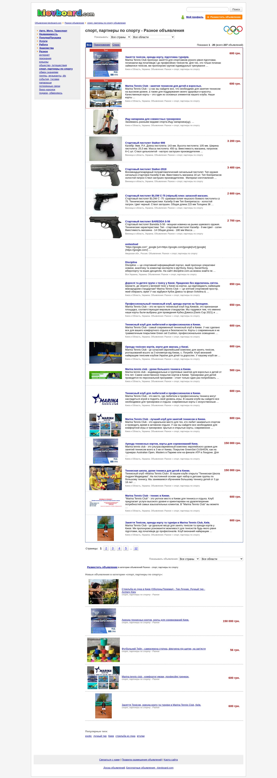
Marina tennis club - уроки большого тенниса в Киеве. (158, 369)
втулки (140, 736)
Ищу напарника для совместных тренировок (153, 118)
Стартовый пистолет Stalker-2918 (145, 169)
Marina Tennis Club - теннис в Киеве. (147, 495)
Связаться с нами (109, 759)
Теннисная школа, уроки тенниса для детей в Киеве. (157, 470)
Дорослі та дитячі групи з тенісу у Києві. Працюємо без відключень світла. (172, 283)
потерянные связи (49, 86)
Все (89, 44)
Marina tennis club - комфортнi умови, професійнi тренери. (155, 676)
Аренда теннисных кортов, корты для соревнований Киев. (161, 443)
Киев (111, 736)
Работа (43, 44)
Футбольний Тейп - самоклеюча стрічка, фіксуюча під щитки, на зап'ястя (164, 648)
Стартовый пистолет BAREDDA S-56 (147, 221)
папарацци (45, 82)
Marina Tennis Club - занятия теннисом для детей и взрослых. (163, 85)
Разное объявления (74, 23)
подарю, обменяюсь (50, 93)
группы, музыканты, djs (52, 75)
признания (45, 58)
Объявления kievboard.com (48, 23)
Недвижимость (48, 34)
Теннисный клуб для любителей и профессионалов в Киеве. (163, 393)
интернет (44, 54)
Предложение (102, 44)
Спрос (116, 44)
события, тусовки (49, 79)
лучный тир (100, 736)
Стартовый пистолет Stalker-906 (145, 142)
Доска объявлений (114, 767)
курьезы (43, 61)
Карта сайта (171, 759)
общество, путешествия (53, 65)
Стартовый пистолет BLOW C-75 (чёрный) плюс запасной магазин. (166, 195)
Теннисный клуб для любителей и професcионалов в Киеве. (163, 324)
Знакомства (46, 48)
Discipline (131, 262)
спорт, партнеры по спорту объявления (106, 23)
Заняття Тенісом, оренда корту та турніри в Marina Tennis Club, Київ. (167, 522)
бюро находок (47, 89)
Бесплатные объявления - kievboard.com (150, 767)
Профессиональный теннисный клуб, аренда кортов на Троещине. (166, 303)
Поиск (236, 9)
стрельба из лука (125, 736)
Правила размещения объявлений (142, 759)
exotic (88, 736)
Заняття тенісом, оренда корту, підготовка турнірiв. (157, 57)
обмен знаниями (48, 72)
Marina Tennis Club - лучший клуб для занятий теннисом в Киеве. (165, 419)
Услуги (43, 41)
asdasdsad (131, 244)
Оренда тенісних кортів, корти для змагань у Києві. (157, 346)
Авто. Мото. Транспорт (53, 30)
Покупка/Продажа (50, 37)
